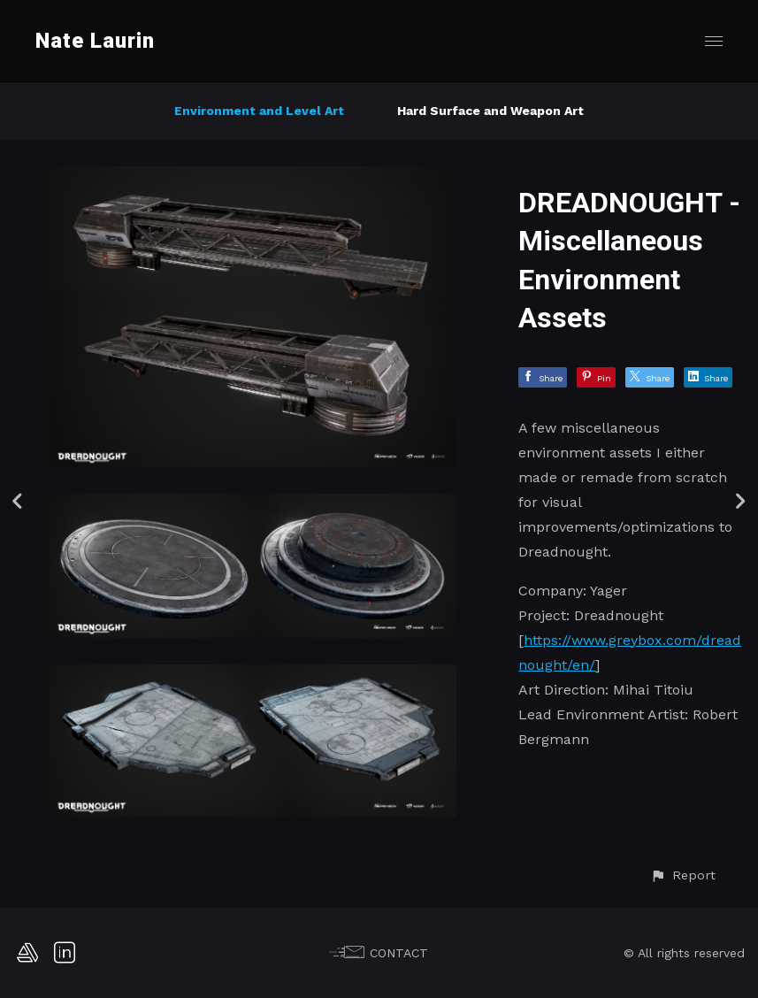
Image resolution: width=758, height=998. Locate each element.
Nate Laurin (95, 40)
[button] (683, 875)
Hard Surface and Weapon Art (490, 111)
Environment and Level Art (259, 111)
